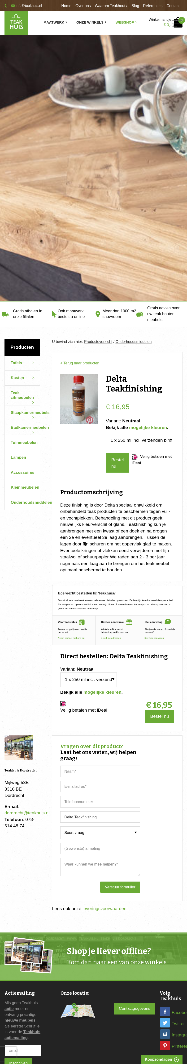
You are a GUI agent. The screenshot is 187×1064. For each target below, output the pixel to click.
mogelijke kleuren (148, 427)
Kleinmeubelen (25, 487)
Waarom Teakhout (110, 6)
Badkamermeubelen (30, 427)
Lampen (18, 457)
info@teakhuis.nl (29, 6)
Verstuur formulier (120, 887)
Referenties (152, 6)
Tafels (16, 363)
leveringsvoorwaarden (104, 908)
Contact (172, 6)
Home (66, 6)
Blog (135, 6)
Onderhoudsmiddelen (25, 502)
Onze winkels (90, 22)
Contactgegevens (134, 1008)
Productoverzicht (98, 342)
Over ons (83, 6)
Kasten (17, 377)
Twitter (178, 1023)
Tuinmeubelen (24, 442)
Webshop (125, 22)
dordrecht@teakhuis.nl (26, 812)
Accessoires (22, 472)
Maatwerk (53, 22)
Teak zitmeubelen (22, 395)
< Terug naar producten (79, 363)
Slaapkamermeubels (30, 412)
